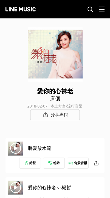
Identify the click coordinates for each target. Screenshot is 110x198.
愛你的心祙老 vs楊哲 (49, 187)
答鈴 (54, 163)
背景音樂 (78, 163)
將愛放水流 (39, 148)
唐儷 (55, 98)
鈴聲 (30, 163)
